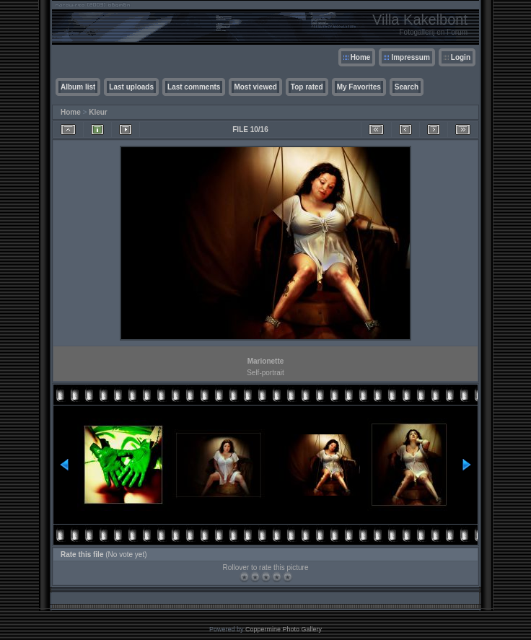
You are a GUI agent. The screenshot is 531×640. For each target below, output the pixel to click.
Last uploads (131, 87)
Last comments (193, 87)
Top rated (307, 87)
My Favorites (359, 87)
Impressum (410, 57)
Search (406, 87)
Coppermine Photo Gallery (283, 629)
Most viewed (255, 87)
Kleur (98, 112)
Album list (78, 87)
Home (361, 57)
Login (460, 57)
